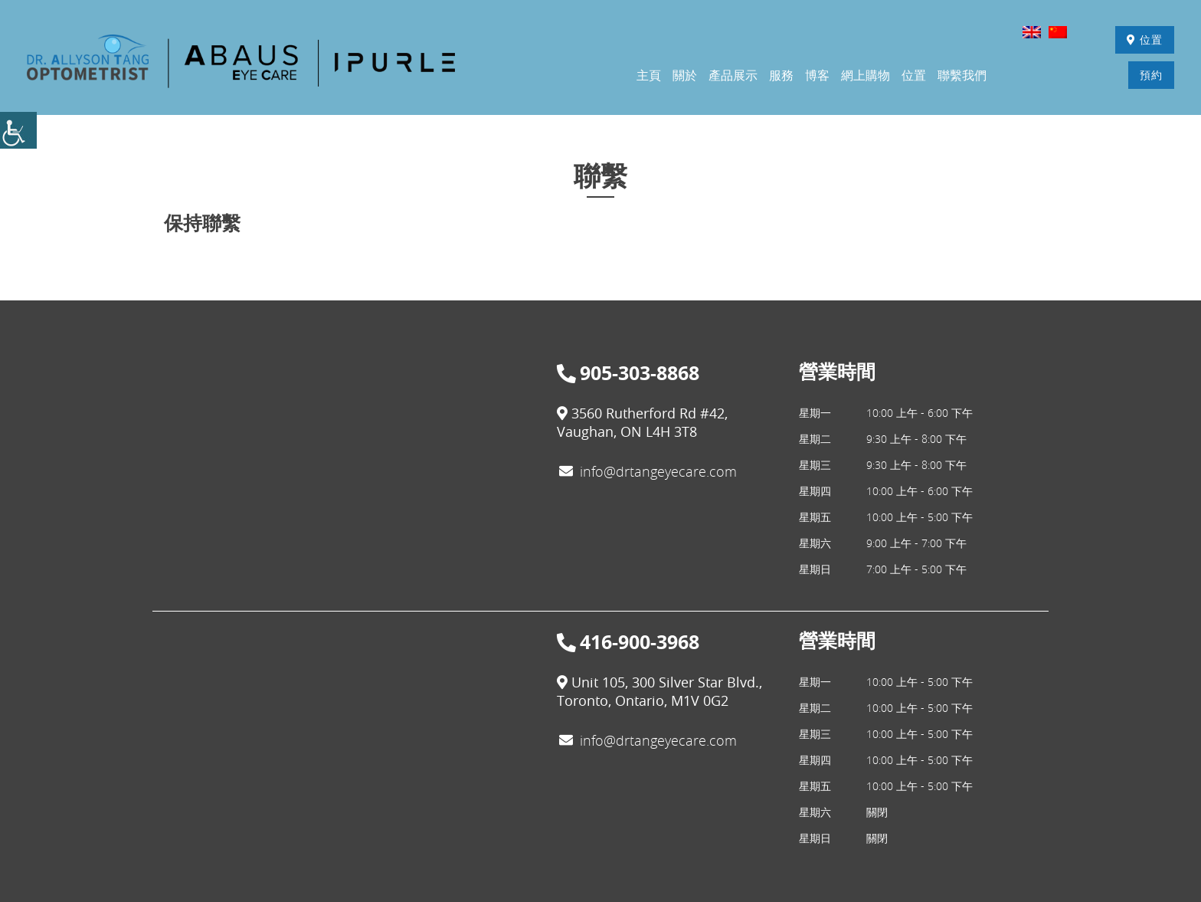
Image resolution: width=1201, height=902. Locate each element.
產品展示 (733, 75)
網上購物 (865, 75)
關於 (684, 75)
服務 (781, 75)
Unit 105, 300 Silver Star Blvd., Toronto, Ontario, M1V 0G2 (659, 692)
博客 (817, 75)
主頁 (648, 75)
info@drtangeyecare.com (648, 473)
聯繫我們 (962, 75)
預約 (1148, 75)
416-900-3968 (628, 643)
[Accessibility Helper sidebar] (18, 130)
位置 (1142, 40)
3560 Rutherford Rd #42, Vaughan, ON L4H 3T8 (642, 423)
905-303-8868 (628, 374)
